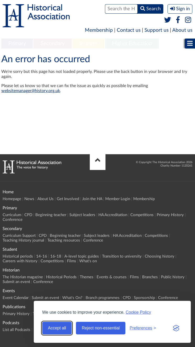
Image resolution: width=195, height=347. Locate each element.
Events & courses (112, 277)
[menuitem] (17, 44)
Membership (99, 30)
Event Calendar (16, 298)
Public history (173, 277)
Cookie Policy (138, 312)
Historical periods (18, 256)
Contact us (129, 30)
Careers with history (20, 261)
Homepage (12, 199)
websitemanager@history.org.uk (30, 91)
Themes (86, 277)
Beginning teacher (50, 215)
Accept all (57, 328)
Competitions (142, 215)
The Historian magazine (23, 277)
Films (71, 261)
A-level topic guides (81, 256)
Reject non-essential (101, 328)
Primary (17, 43)
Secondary (53, 43)
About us (182, 30)
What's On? (72, 298)
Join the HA (92, 199)
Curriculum (12, 215)
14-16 (41, 256)
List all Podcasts (16, 330)
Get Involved (68, 199)
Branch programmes (103, 298)
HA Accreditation (112, 215)
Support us (156, 30)
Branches (150, 277)
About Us (45, 199)
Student (88, 43)
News (29, 199)
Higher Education (132, 43)
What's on (88, 261)
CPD (28, 215)
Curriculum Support (19, 236)
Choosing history (159, 256)
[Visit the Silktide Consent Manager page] (176, 328)
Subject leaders (82, 215)
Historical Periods (61, 277)
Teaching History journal (23, 240)
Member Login (117, 199)
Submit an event (16, 282)
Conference (13, 220)
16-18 (55, 256)
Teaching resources (63, 240)
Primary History (170, 215)
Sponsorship (144, 298)
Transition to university (122, 256)
